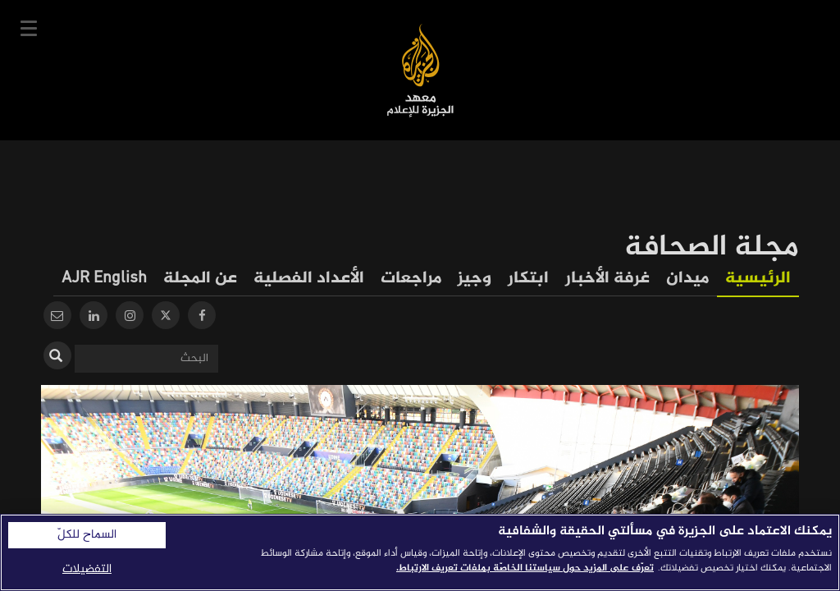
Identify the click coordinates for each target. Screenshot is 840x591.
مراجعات (411, 278)
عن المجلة (200, 278)
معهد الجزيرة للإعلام (420, 70)
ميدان (687, 278)
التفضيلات (87, 569)
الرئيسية (758, 278)
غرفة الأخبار (607, 278)
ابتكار (528, 278)
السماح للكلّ (86, 535)
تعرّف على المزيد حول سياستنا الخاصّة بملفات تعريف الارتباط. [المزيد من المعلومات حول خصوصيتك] (525, 568)
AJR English (104, 278)
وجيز (474, 278)
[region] (420, 552)
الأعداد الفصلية (308, 278)
